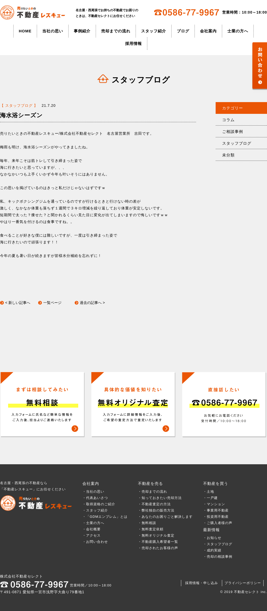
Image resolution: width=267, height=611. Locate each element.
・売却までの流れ (152, 492)
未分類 (228, 155)
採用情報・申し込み (201, 583)
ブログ (183, 31)
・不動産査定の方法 (154, 504)
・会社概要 (91, 529)
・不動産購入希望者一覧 (158, 542)
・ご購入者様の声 (217, 523)
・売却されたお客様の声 (158, 548)
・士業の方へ (93, 523)
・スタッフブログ (217, 544)
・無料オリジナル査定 (156, 535)
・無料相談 (147, 523)
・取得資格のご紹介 (98, 504)
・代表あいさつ (95, 498)
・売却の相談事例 (217, 557)
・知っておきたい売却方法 (160, 498)
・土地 (210, 492)
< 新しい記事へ (17, 303)
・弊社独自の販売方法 (156, 510)
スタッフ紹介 (153, 31)
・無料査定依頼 (150, 529)
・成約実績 (212, 550)
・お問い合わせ (95, 542)
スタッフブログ (236, 143)
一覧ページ (52, 303)
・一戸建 (210, 498)
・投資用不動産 (216, 517)
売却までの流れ (115, 31)
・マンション (214, 504)
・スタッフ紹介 (95, 510)
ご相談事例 (232, 131)
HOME (25, 31)
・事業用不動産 (216, 510)
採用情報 (133, 43)
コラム (228, 120)
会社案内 (208, 31)
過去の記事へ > (92, 303)
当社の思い (52, 31)
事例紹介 (82, 31)
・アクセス (91, 535)
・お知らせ (212, 538)
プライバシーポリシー (242, 583)
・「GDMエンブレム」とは (105, 517)
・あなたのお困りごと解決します (165, 517)
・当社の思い (93, 492)
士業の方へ (237, 31)
